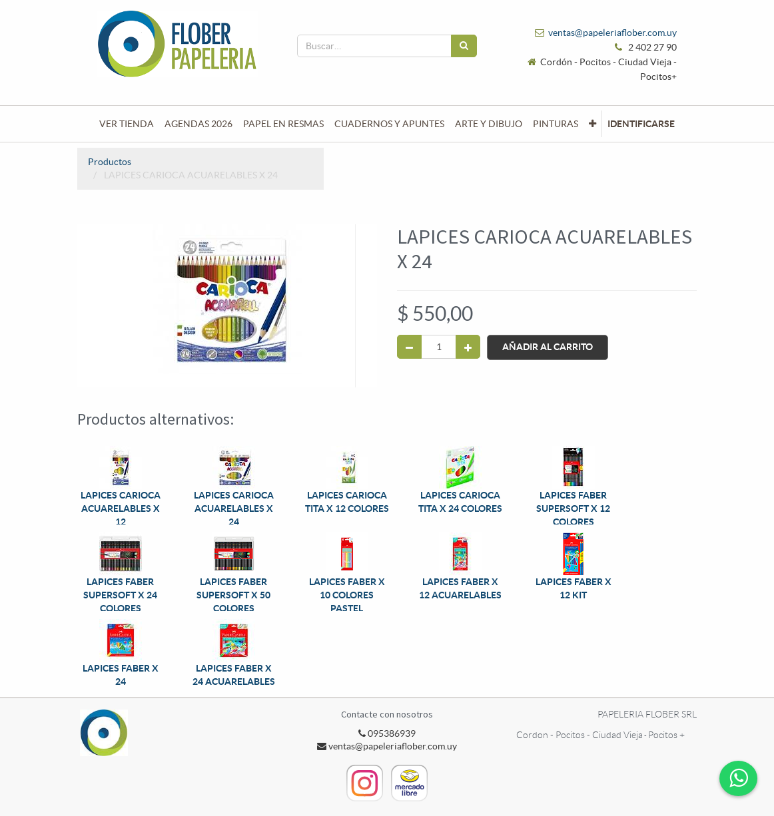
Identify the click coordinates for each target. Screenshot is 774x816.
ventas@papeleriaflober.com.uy (612, 32)
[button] (592, 123)
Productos (109, 161)
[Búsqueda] (464, 46)
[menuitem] (126, 123)
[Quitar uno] (409, 347)
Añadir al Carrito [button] (547, 346)
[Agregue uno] (468, 347)
